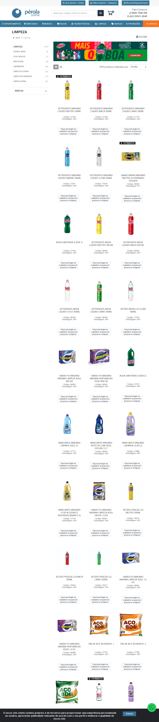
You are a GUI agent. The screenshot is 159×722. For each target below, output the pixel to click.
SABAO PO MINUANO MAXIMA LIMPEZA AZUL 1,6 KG (133, 580)
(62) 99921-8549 (137, 16)
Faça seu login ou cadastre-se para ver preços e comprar (68, 131)
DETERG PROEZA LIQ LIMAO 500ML (101, 578)
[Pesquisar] (101, 13)
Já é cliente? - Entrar (73, 3)
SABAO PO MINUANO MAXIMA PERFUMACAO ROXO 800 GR (101, 378)
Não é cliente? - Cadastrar (103, 3)
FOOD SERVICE (19, 57)
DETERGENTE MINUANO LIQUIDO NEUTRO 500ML (69, 110)
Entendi (129, 717)
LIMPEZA (17, 47)
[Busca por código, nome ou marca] (74, 13)
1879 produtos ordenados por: (113, 67)
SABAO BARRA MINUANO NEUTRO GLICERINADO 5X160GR (133, 178)
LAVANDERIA (18, 66)
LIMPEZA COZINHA (21, 71)
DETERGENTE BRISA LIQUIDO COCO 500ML (69, 310)
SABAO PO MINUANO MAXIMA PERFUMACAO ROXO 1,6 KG (69, 647)
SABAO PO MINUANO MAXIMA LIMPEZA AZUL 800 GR (69, 378)
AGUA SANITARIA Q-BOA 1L (69, 242)
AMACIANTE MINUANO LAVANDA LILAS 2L (133, 444)
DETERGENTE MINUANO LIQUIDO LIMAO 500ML (133, 110)
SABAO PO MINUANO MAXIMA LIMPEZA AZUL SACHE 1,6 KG (101, 513)
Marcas (31, 91)
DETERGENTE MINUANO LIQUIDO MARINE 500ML (69, 176)
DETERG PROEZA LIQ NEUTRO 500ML (133, 511)
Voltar (141, 36)
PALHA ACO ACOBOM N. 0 (69, 711)
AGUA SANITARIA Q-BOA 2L (133, 375)
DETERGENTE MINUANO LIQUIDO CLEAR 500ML (101, 176)
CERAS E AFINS (19, 52)
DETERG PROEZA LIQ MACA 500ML (69, 578)
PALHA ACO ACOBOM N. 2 (133, 644)
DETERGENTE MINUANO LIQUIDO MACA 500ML (101, 110)
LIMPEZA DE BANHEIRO (22, 76)
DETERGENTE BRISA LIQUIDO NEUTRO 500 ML (101, 243)
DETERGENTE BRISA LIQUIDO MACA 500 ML (133, 243)
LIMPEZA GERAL (19, 81)
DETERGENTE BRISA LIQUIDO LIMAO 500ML (101, 310)
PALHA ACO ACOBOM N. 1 (101, 644)
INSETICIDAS (18, 62)
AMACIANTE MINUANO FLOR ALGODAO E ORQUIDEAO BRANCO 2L (69, 513)
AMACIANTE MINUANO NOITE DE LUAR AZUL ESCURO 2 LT (101, 446)
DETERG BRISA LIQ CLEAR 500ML (133, 310)
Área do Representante (136, 3)
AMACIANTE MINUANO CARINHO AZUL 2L (69, 444)
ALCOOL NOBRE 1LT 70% (101, 711)
